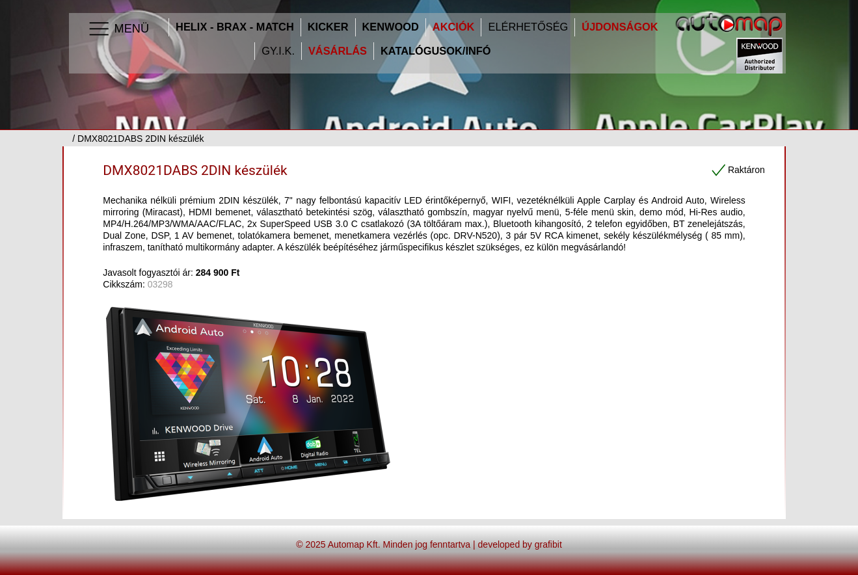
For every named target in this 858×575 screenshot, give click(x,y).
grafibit (548, 544)
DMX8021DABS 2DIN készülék (195, 170)
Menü (118, 29)
